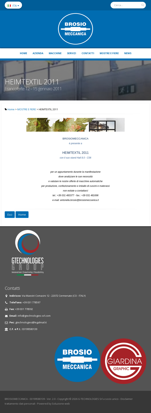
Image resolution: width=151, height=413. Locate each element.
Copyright (63, 399)
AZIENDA (38, 53)
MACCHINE (55, 53)
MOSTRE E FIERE (109, 53)
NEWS (127, 53)
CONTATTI (88, 53)
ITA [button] (13, 5)
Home (11, 109)
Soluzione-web (61, 403)
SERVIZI (71, 53)
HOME (23, 53)
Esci (9, 214)
